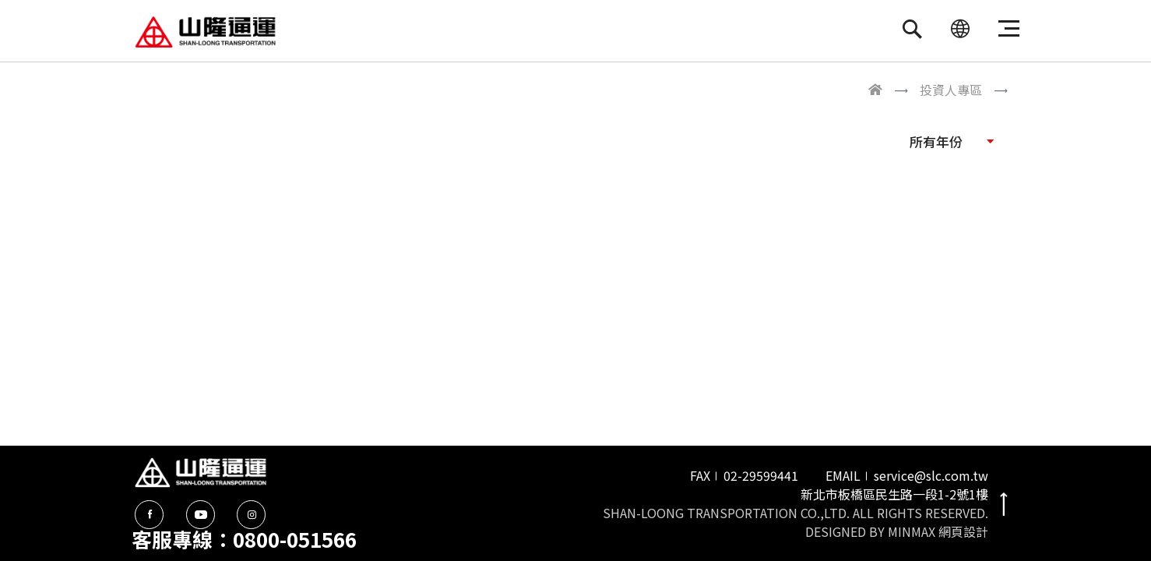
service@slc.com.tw (931, 475)
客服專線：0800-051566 (244, 538)
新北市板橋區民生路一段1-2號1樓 (894, 494)
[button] (952, 141)
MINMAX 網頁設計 (938, 531)
